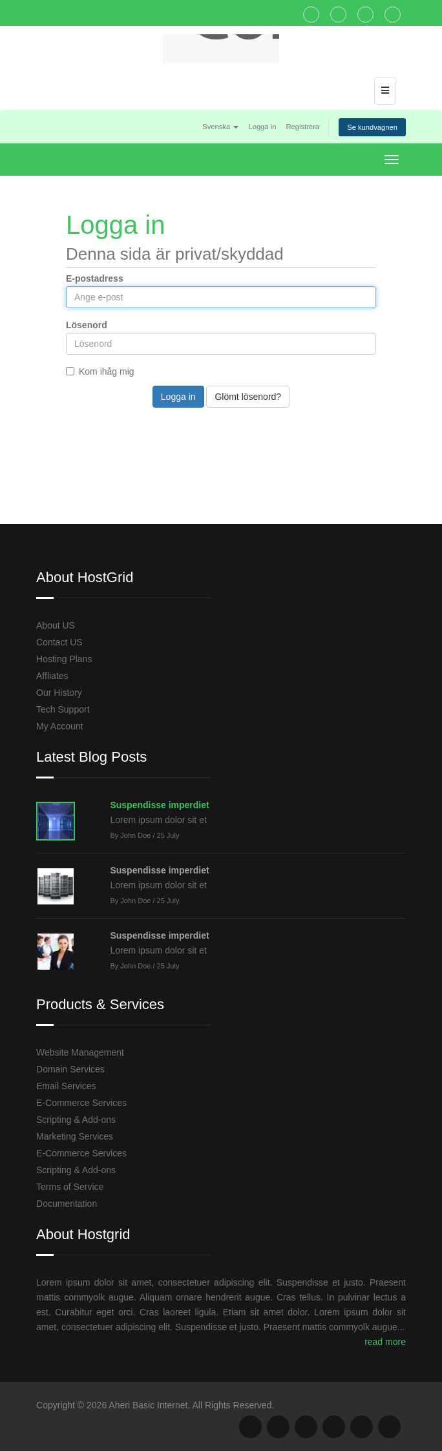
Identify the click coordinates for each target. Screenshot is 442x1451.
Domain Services (70, 1069)
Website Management (80, 1052)
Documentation (66, 1203)
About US (55, 625)
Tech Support (63, 709)
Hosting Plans (64, 659)
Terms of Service (69, 1187)
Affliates (52, 676)
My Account (59, 726)
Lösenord (86, 325)
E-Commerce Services (81, 1103)
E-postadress (94, 278)
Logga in (262, 126)
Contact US (59, 642)
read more (385, 1342)
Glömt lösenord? (248, 396)
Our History (59, 692)
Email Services (66, 1086)
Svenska (220, 126)
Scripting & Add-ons (76, 1119)
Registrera (302, 126)
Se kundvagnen (372, 127)
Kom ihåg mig (100, 371)
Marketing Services (74, 1136)
